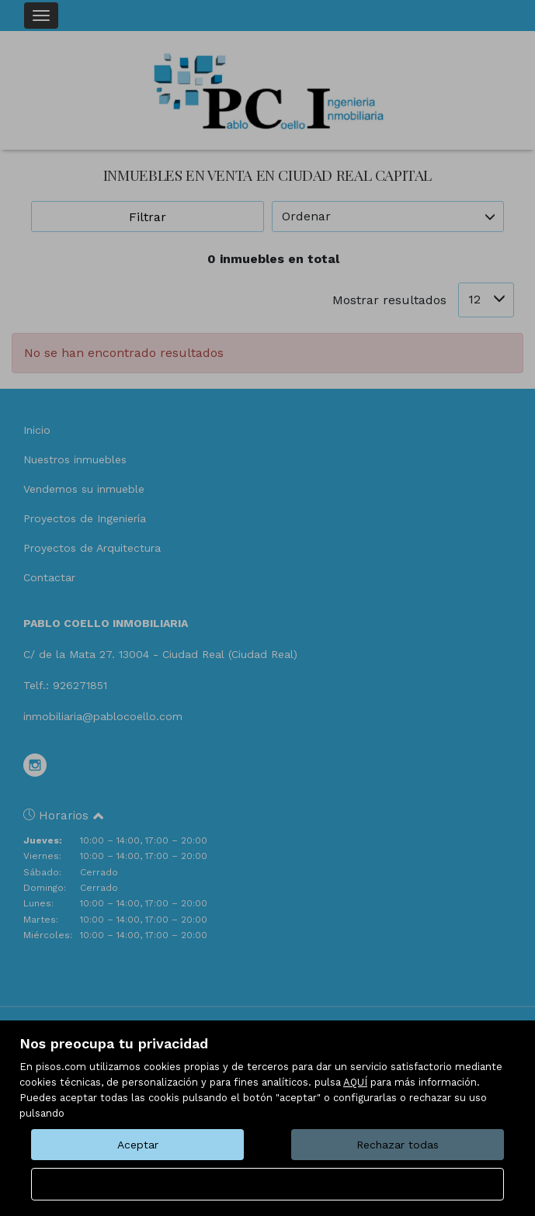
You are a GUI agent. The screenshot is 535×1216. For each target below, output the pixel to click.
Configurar (267, 1184)
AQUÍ (355, 1082)
